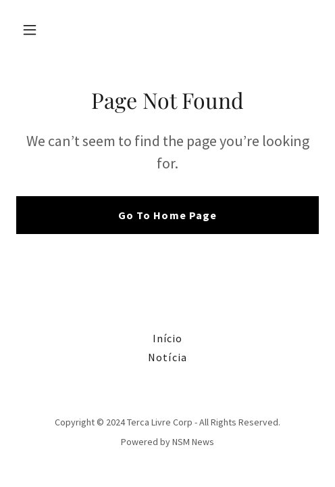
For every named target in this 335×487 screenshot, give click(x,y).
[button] (38, 29)
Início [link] (167, 338)
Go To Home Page (167, 215)
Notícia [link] (167, 357)
